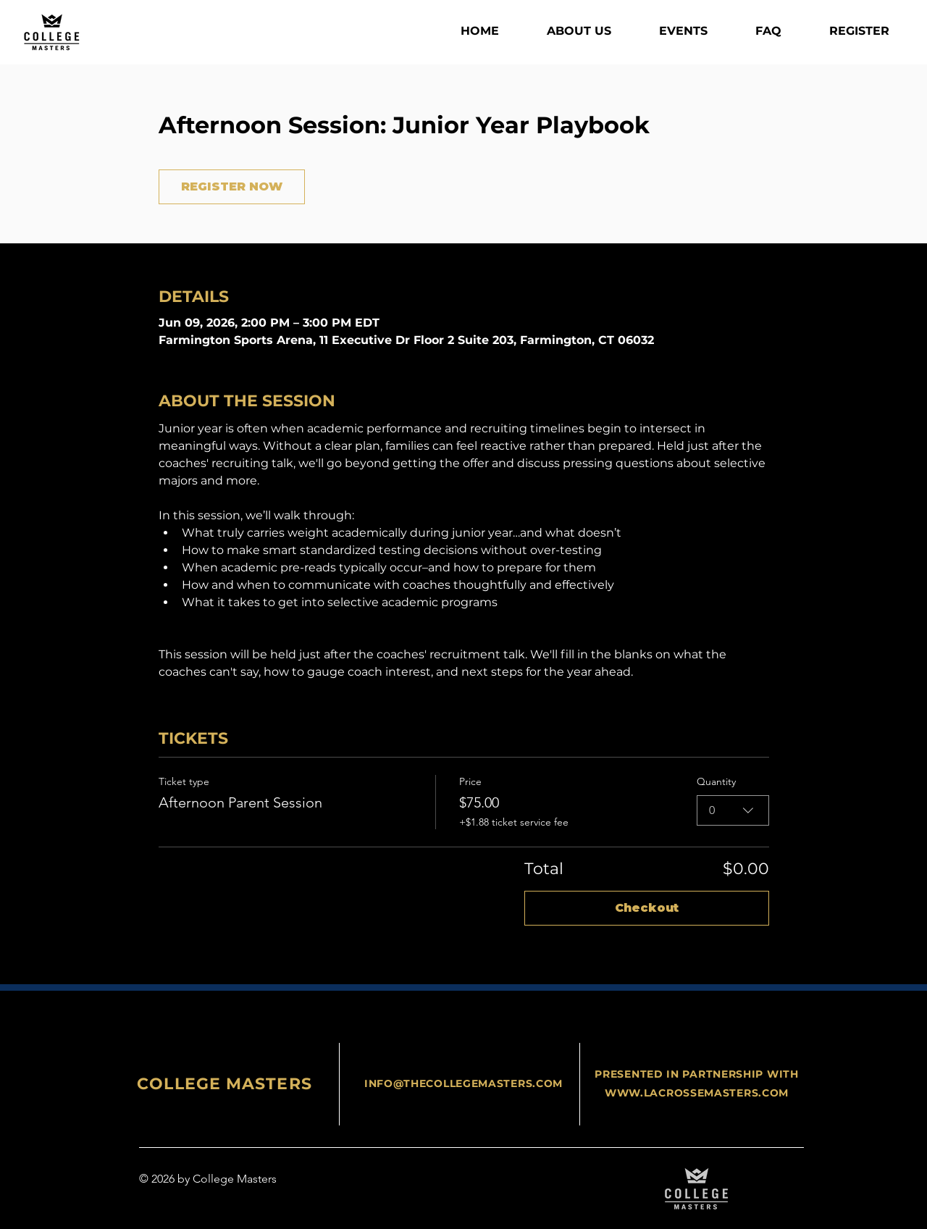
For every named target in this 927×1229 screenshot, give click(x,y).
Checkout (647, 908)
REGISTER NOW (231, 186)
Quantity (716, 781)
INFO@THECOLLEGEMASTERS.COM (463, 1083)
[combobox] (733, 810)
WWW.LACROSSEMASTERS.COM (697, 1092)
